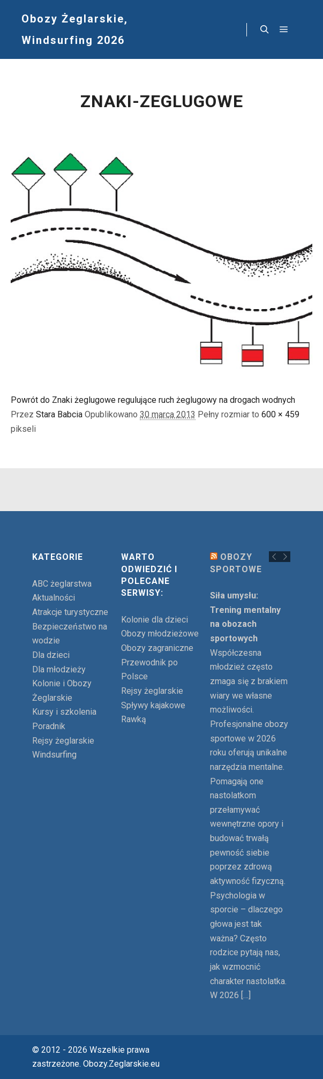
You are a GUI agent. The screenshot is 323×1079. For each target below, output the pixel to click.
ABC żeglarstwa (62, 584)
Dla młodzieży (59, 669)
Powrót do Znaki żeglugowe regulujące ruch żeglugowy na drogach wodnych (153, 400)
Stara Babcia (59, 414)
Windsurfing (54, 755)
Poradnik (48, 726)
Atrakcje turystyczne (70, 612)
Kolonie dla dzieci (154, 620)
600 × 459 (280, 414)
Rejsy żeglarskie (63, 741)
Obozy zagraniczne (157, 648)
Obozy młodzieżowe (160, 633)
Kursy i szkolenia (64, 712)
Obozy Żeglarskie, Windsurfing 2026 (74, 29)
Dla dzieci (51, 655)
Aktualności (53, 598)
